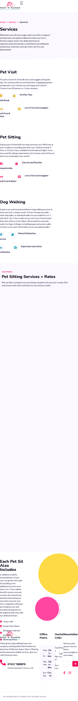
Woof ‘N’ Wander (20, 696)
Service (12, 22)
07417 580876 (17, 664)
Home (2, 22)
